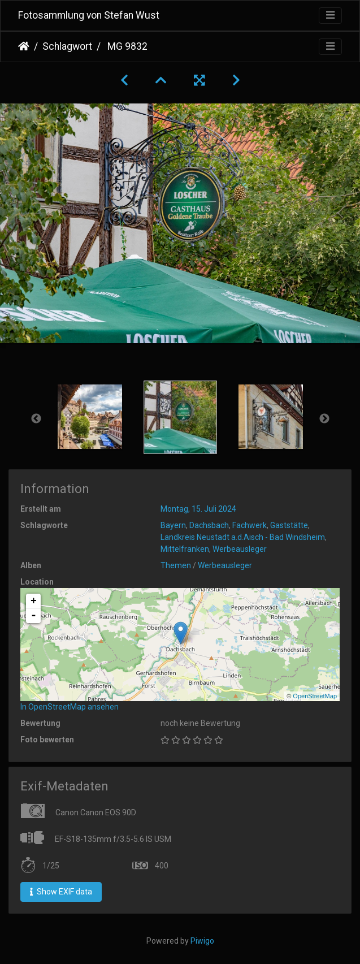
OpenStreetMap (315, 696)
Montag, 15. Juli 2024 (198, 508)
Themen (176, 565)
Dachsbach (209, 525)
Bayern (173, 525)
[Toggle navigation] (330, 15)
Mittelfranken (185, 549)
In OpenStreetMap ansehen (69, 706)
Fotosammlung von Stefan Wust (88, 15)
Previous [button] (36, 419)
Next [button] (324, 419)
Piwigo (202, 940)
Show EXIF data (61, 891)
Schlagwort (67, 46)
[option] (90, 417)
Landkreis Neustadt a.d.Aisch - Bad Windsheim (243, 537)
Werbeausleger (239, 549)
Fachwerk (249, 525)
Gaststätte (289, 525)
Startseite (23, 46)
